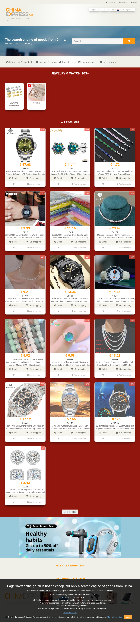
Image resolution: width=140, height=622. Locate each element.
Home (11, 62)
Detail (13, 178)
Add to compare (34, 184)
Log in (134, 3)
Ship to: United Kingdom (122, 10)
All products (25, 62)
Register (123, 3)
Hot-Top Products (46, 62)
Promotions (87, 62)
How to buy (108, 62)
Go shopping (33, 178)
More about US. (70, 620)
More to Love (67, 62)
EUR (104, 10)
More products (70, 508)
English (94, 10)
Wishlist (110, 3)
